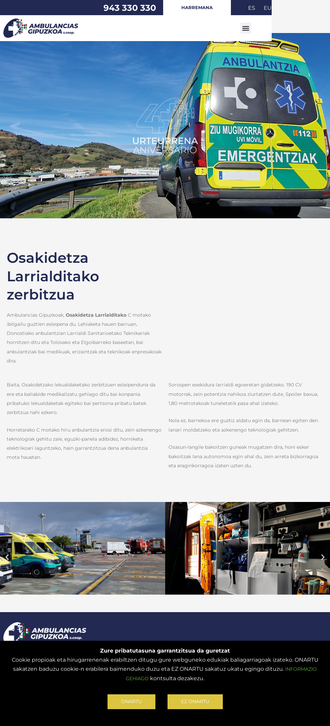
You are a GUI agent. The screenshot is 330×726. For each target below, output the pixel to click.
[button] (298, 28)
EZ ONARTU (196, 701)
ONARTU (129, 701)
